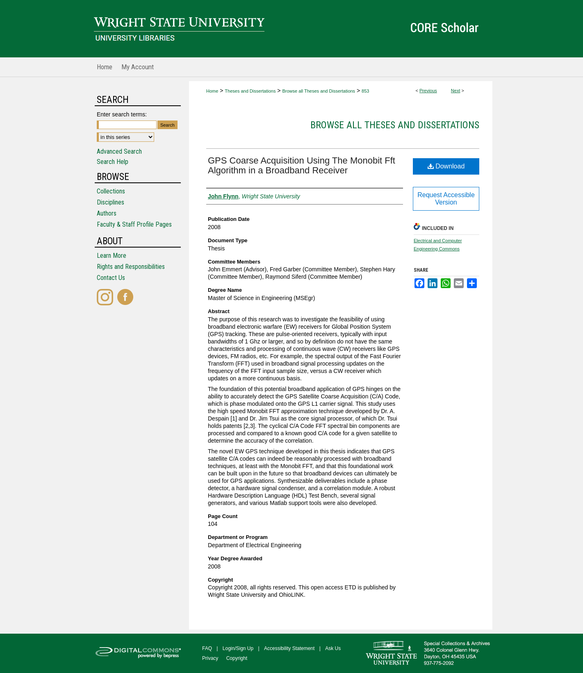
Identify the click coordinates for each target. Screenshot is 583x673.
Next (455, 90)
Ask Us (333, 648)
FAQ (207, 648)
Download (446, 166)
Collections (111, 191)
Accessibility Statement (289, 648)
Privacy (210, 658)
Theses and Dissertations (250, 91)
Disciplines (110, 202)
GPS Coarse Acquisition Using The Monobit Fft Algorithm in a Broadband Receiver (301, 165)
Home (212, 91)
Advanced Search (119, 151)
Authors (106, 213)
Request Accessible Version (446, 198)
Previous (428, 90)
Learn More (111, 255)
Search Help (112, 162)
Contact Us (111, 278)
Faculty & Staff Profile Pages (134, 224)
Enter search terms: (122, 114)
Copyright (236, 658)
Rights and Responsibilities (131, 267)
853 (365, 91)
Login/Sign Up (238, 648)
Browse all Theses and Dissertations (318, 91)
